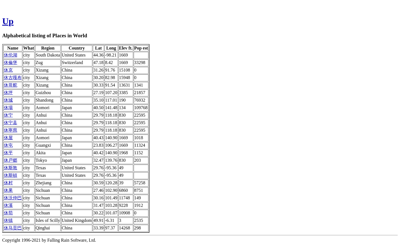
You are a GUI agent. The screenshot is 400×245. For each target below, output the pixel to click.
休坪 (8, 92)
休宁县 (10, 122)
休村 (8, 182)
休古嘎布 (13, 77)
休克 (8, 70)
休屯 (8, 145)
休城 (8, 100)
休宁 (8, 115)
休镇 (8, 220)
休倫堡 (10, 62)
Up (8, 21)
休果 (8, 190)
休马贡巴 (13, 228)
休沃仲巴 (13, 197)
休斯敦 (10, 167)
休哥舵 (10, 85)
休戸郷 (10, 160)
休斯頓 (10, 175)
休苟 (8, 212)
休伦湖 (10, 55)
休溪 (8, 205)
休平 (8, 152)
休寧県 (10, 130)
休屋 (8, 137)
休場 (8, 107)
